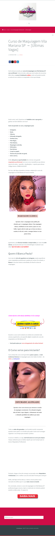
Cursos (21, 54)
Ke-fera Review (19, 528)
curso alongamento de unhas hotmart (32, 343)
